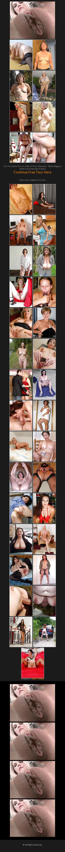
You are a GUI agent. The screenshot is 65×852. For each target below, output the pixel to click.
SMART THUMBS (38, 679)
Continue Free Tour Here (32, 172)
